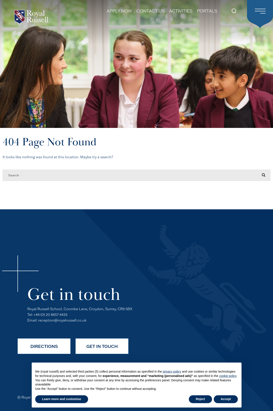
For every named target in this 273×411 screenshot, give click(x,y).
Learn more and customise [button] (61, 399)
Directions (44, 346)
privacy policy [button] (172, 371)
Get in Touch (102, 346)
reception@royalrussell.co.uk (62, 320)
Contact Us (150, 11)
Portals (207, 11)
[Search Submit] (234, 11)
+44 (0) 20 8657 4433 (50, 314)
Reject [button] (200, 399)
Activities (181, 11)
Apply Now (119, 11)
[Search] (132, 175)
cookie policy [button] (227, 376)
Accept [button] (226, 399)
